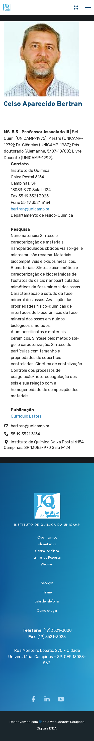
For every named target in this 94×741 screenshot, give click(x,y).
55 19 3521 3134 (25, 434)
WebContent (59, 722)
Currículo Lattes (26, 416)
